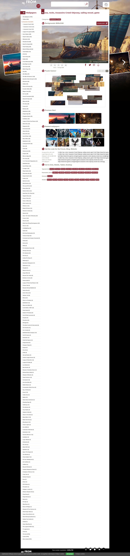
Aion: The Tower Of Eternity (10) (30, 215)
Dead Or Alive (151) (27, 36)
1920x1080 (88, 172)
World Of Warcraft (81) (28, 49)
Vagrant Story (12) (27, 195)
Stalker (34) (25, 83)
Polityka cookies (80, 554)
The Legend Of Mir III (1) (28, 526)
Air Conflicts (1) (26, 461)
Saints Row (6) (26, 290)
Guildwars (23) (26, 118)
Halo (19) (25, 146)
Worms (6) (25, 297)
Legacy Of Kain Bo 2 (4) (28, 360)
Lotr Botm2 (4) (26, 364)
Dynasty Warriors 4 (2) (28, 434)
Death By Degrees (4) (28, 340)
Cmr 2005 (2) (26, 427)
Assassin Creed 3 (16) (28, 24)
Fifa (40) (25, 71)
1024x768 (69, 169)
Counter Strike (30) (27, 88)
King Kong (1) (26, 494)
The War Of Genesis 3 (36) (29, 76)
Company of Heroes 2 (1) (28, 471)
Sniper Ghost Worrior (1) (28, 514)
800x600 (63, 169)
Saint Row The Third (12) (28, 193)
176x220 (66, 179)
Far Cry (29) (25, 93)
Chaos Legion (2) (27, 424)
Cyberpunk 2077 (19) (27, 143)
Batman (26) (25, 108)
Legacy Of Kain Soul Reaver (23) (30, 121)
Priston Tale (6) (26, 285)
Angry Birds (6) (26, 272)
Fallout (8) (25, 240)
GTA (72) (25, 54)
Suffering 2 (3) (26, 404)
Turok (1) (25, 531)
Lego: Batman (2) (27, 439)
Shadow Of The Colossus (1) (29, 509)
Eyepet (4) (25, 347)
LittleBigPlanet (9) (27, 228)
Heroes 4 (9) (25, 225)
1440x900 (67, 172)
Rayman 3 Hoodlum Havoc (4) (30, 369)
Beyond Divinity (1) (27, 466)
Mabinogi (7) (26, 260)
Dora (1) (25, 479)
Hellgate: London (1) (27, 489)
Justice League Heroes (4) (29, 357)
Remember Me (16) (27, 173)
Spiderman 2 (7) (26, 265)
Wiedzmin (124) (26, 39)
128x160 (76, 179)
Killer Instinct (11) (27, 203)
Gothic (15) (25, 178)
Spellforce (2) (26, 449)
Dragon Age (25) (26, 113)
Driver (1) (25, 481)
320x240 (55, 179)
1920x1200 (95, 172)
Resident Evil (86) (27, 41)
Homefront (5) (26, 320)
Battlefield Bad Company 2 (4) (30, 332)
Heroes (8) (25, 243)
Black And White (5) (27, 305)
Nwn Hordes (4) (26, 367)
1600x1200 (95, 169)
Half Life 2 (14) (26, 180)
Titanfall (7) (25, 267)
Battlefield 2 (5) (26, 302)
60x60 (97, 179)
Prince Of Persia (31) (27, 86)
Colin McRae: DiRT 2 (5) (28, 307)
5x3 (104, 71)
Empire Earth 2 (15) (27, 175)
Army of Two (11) (27, 198)
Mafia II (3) (25, 397)
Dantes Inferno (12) (27, 190)
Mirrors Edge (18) (27, 156)
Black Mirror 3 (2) (27, 417)
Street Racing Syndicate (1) (29, 516)
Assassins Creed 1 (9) (28, 29)
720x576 (57, 169)
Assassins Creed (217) (28, 21)
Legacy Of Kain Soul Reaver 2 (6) (30, 282)
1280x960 (75, 169)
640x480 (52, 169)
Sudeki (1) (25, 521)
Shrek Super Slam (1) (28, 511)
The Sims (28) (26, 103)
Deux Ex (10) (26, 220)
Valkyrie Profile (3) (27, 412)
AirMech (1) (25, 464)
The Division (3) (26, 407)
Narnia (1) (25, 499)
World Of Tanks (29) (27, 98)
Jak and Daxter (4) (27, 355)
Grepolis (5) (25, 317)
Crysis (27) (25, 106)
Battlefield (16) (26, 163)
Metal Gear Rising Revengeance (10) (31, 223)
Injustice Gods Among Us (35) (30, 78)
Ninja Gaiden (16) (27, 171)
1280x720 (55, 172)
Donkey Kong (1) (27, 476)
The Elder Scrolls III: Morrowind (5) (31, 325)
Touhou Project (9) (27, 235)
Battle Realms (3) (27, 384)
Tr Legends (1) (26, 529)
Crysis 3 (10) (26, 218)
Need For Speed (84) (27, 44)
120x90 (87, 179)
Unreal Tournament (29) (28, 96)
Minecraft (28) (26, 101)
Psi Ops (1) (25, 501)
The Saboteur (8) (27, 253)
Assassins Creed (55, 19)
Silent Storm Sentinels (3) (29, 399)
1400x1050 (88, 169)
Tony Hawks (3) (26, 409)
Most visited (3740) (27, 539)
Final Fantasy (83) (27, 46)
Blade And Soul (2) (27, 419)
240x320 (60, 179)
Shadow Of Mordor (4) (28, 374)
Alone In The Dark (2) (28, 414)
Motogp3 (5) (25, 322)
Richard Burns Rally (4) (28, 372)
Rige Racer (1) (26, 504)
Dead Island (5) (26, 310)
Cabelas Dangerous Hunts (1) (29, 469)
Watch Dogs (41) (26, 69)
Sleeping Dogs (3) (27, 402)
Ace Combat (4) (26, 330)
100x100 (92, 179)
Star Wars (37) (26, 74)
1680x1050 (81, 172)
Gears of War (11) (27, 200)
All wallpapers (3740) (27, 16)
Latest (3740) (26, 536)
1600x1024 (74, 172)
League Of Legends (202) (28, 31)
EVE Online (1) (26, 484)
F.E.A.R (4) (25, 350)
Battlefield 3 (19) (26, 141)
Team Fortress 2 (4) (27, 377)
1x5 (98, 71)
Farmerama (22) (26, 128)
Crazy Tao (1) (26, 474)
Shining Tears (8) (27, 250)
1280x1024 (82, 169)
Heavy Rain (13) (26, 188)
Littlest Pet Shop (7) (27, 258)
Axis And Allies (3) (27, 382)
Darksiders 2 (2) (26, 432)
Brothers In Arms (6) (27, 277)
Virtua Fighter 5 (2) (27, 457)
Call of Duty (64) (26, 56)
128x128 (82, 179)
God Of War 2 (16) (27, 166)
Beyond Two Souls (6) (28, 275)
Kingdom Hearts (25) (27, 116)
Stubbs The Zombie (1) (28, 519)
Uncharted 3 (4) (26, 379)
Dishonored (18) (26, 151)
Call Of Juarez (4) (27, 335)
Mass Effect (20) (26, 138)
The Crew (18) (26, 158)
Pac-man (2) (25, 444)
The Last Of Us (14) (27, 185)
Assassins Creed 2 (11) (28, 26)
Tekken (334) (26, 19)
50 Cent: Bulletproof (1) (28, 459)
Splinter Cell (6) (26, 295)
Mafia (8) (25, 245)
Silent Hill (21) (26, 131)
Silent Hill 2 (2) (26, 447)
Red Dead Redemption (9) (29, 233)
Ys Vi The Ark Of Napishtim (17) (30, 161)
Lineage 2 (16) (26, 168)
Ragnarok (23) (26, 126)
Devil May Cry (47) (27, 64)
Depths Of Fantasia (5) (28, 312)
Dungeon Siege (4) (27, 345)
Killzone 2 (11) (26, 205)
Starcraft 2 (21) (26, 133)
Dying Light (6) (26, 280)
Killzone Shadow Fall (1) (28, 491)
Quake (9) (25, 230)
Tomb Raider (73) (27, 51)
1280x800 (61, 172)
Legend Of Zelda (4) (27, 362)
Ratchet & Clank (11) (27, 210)
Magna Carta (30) (27, 91)
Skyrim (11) (25, 213)
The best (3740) (26, 534)
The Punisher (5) (26, 327)
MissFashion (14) (27, 183)
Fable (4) (25, 352)
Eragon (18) (25, 153)
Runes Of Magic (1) (27, 506)
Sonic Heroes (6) (27, 292)
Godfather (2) (26, 437)
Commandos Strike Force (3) (29, 387)
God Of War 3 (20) (27, 136)
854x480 (50, 176)
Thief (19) (25, 148)
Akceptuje (70, 554)
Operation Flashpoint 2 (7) (29, 263)
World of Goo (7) (26, 270)
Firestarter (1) (26, 486)
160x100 (71, 179)
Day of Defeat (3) (27, 389)
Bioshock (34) (26, 81)
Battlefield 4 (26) (26, 111)
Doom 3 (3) (25, 392)
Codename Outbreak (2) (28, 429)
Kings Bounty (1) (27, 496)
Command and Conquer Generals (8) (31, 238)
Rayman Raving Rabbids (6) (29, 287)
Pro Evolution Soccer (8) (28, 248)
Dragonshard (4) (26, 342)
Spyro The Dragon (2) (28, 452)
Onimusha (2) (26, 442)
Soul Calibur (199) (27, 34)
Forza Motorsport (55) (28, 61)
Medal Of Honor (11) (27, 208)
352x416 (49, 179)
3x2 (101, 71)
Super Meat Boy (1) (27, 524)
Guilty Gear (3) (26, 394)
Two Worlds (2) (26, 454)
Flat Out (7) (25, 255)
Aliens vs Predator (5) (28, 300)
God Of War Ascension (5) (29, 315)
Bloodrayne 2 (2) (26, 422)
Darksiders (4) (26, 337)
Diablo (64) (25, 59)
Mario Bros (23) (26, 123)
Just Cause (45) (26, 66)
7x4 (107, 71)
